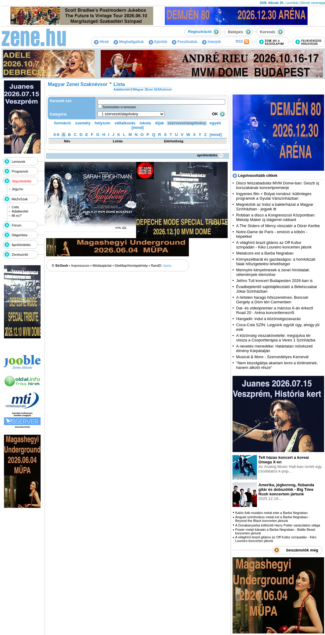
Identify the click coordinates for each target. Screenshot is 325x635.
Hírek (101, 42)
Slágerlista (19, 235)
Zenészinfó (20, 254)
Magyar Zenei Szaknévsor (78, 84)
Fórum (16, 225)
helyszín (102, 123)
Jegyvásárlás (21, 181)
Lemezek (18, 161)
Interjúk (211, 42)
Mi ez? (16, 215)
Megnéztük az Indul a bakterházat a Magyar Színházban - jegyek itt (274, 206)
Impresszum (80, 265)
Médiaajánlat (101, 265)
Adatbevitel (20, 211)
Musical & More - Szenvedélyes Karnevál (272, 357)
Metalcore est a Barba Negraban (265, 253)
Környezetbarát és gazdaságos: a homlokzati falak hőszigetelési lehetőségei (275, 261)
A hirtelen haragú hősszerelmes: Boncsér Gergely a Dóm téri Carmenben (272, 299)
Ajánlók (158, 42)
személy (83, 123)
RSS (242, 41)
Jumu (167, 265)
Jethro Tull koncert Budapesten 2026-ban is (274, 280)
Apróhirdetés (21, 245)
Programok (20, 171)
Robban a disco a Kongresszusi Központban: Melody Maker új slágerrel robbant (275, 217)
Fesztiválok (184, 42)
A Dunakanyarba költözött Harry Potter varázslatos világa (277, 525)
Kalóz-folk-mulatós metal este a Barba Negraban (271, 513)
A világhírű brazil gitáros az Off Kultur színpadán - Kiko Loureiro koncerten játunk (274, 244)
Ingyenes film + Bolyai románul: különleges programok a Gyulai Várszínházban (274, 196)
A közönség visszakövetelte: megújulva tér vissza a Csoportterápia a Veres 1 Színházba (275, 337)
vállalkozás (124, 123)
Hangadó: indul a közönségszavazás (268, 318)
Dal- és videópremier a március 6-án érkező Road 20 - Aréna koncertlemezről (274, 310)
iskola (145, 123)
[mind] (138, 127)
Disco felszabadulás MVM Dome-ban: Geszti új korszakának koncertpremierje (277, 185)
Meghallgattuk (129, 42)
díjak (159, 123)
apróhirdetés (210, 155)
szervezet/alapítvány (187, 123)
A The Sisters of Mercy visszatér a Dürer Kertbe (278, 225)
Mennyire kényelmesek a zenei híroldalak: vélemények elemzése (273, 272)
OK (219, 114)
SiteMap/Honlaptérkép (131, 265)
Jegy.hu (17, 189)
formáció (62, 123)
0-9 (56, 134)
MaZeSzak (20, 199)
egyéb (215, 123)
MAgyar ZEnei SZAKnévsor (152, 89)
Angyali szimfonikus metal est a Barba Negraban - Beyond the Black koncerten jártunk (272, 519)
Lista (15, 207)
